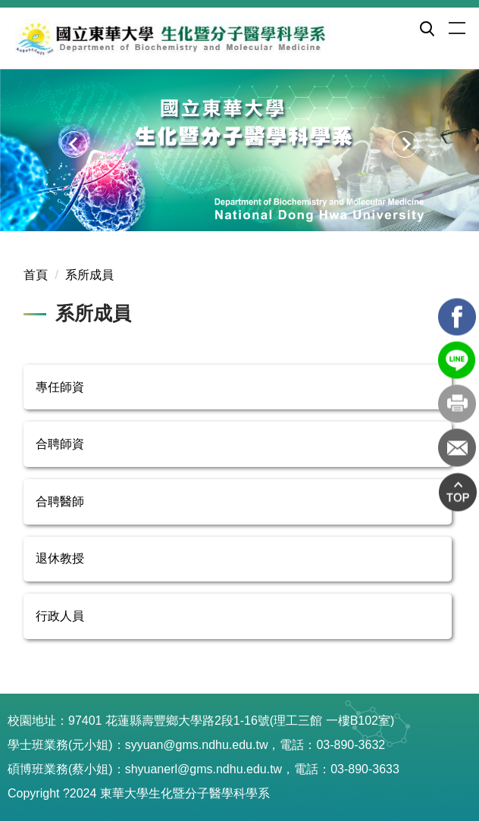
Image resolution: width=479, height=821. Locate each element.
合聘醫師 (60, 501)
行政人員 (60, 615)
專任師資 (60, 387)
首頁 (35, 274)
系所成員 (89, 274)
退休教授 (60, 558)
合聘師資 (60, 443)
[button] (426, 28)
